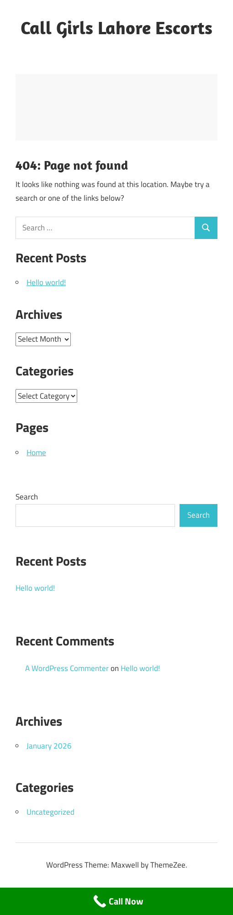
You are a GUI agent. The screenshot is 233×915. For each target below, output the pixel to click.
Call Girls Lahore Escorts (116, 27)
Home (36, 452)
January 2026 (49, 746)
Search (27, 497)
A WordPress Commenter (67, 668)
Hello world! (46, 282)
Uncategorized (50, 812)
